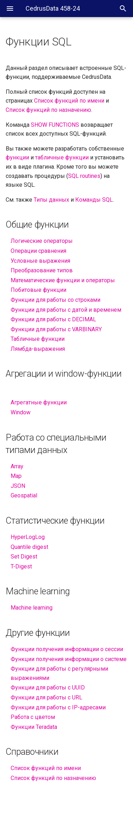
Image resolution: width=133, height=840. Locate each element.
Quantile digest (29, 547)
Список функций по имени (46, 768)
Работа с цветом (33, 717)
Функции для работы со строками (55, 299)
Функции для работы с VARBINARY (56, 329)
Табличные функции (38, 339)
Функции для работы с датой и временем (66, 309)
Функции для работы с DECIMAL (53, 319)
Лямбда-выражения (38, 348)
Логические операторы (42, 241)
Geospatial (24, 495)
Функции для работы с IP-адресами (58, 707)
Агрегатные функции (39, 402)
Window (21, 412)
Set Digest (24, 556)
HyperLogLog (28, 537)
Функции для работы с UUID (48, 687)
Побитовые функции (38, 290)
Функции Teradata (34, 727)
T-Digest (21, 566)
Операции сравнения (38, 250)
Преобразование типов (42, 270)
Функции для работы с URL (46, 697)
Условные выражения (40, 260)
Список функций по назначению (53, 778)
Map (16, 476)
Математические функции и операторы (63, 280)
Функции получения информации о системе (69, 659)
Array (17, 466)
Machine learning (31, 607)
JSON (18, 485)
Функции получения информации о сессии (67, 649)
